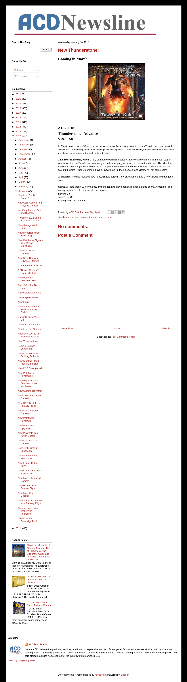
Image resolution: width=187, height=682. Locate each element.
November (24, 144)
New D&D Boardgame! (30, 368)
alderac (70, 217)
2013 (19, 131)
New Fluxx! (24, 302)
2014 (19, 126)
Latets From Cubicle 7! (30, 265)
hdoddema (100, 674)
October (23, 149)
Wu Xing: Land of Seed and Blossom (30, 212)
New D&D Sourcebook (30, 324)
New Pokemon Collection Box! (27, 279)
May (21, 172)
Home (117, 328)
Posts (18, 70)
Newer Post (67, 328)
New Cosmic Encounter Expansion (30, 472)
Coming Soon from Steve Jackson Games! (39, 604)
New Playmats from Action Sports (28, 434)
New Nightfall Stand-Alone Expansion (29, 362)
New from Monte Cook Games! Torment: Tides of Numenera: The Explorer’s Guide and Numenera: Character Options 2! (39, 552)
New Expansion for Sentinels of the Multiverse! (28, 383)
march (84, 217)
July (20, 163)
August (22, 158)
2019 (19, 103)
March (22, 181)
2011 (19, 528)
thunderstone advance (101, 217)
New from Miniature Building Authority (28, 355)
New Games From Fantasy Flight (27, 487)
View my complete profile (21, 660)
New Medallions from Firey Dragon (29, 234)
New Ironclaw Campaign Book (28, 520)
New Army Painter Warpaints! (27, 457)
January (23, 191)
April (21, 177)
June (21, 168)
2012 (19, 136)
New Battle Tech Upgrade (26, 427)
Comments (21, 76)
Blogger (125, 674)
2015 (19, 122)
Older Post (166, 328)
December (24, 140)
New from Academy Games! (28, 412)
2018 (19, 108)
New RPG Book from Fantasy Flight (29, 404)
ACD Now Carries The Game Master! (29, 271)
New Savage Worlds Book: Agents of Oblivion (28, 309)
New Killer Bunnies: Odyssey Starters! (28, 259)
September (24, 154)
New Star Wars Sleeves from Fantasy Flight (30, 502)
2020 (19, 98)
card (77, 217)
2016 (19, 117)
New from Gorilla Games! (27, 196)
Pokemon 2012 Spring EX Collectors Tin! (29, 219)
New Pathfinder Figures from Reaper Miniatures (30, 243)
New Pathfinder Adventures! (26, 374)
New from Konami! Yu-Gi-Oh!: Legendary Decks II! (39, 579)
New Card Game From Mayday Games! (30, 204)
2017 (19, 112)
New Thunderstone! (28, 341)
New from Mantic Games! (27, 252)
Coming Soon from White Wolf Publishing (28, 511)
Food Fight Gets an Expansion (28, 449)
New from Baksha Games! (27, 442)
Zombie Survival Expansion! (26, 347)
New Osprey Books (28, 297)
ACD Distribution (37, 644)
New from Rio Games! (29, 329)
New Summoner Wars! (30, 390)
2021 (19, 94)
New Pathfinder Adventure (26, 419)
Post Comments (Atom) (123, 336)
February (23, 186)
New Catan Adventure (29, 292)
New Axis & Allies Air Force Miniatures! (29, 335)
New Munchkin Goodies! (25, 494)
